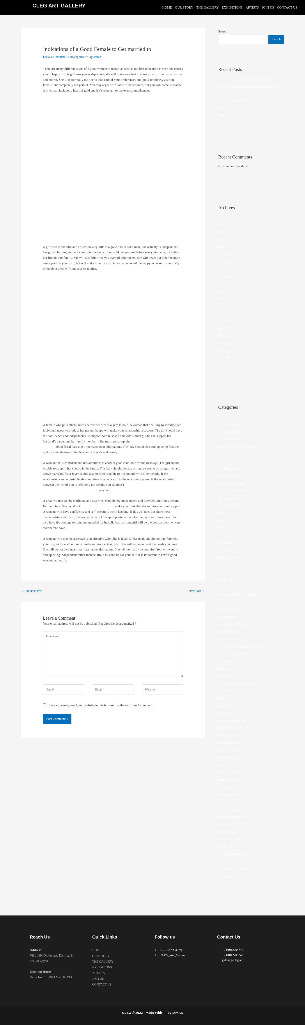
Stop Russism (227, 861)
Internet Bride (227, 661)
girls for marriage (229, 602)
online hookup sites (231, 809)
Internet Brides (228, 668)
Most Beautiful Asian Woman (237, 802)
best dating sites (228, 461)
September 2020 (229, 350)
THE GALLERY (207, 7)
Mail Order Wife (229, 765)
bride (221, 528)
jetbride (223, 698)
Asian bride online (230, 439)
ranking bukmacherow (233, 816)
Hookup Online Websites (234, 624)
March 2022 (226, 239)
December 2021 (228, 261)
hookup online (227, 617)
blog (221, 520)
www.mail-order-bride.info (98, 506)
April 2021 (225, 321)
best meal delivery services (236, 491)
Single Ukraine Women (233, 854)
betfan (222, 513)
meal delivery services (233, 787)
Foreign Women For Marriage (238, 594)
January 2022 (227, 254)
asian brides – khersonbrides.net (239, 446)
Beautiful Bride (228, 454)
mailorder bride (228, 780)
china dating (226, 543)
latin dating (225, 713)
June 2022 (225, 217)
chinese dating (227, 550)
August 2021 (226, 291)
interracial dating (229, 676)
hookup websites (229, 631)
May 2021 (225, 313)
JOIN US (268, 7)
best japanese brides (231, 476)
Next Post (196, 591)
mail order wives (229, 772)
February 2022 (228, 247)
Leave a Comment (55, 57)
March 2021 (226, 328)
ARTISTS (252, 7)
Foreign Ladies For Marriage (237, 587)
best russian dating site (233, 498)
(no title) (224, 108)
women (223, 883)
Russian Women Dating (233, 839)
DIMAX (177, 1012)
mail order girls (228, 757)
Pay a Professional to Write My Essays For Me (249, 100)
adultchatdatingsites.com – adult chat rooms (247, 431)
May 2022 (225, 225)
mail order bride (228, 735)
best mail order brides (232, 483)
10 (220, 417)
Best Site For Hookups (233, 505)
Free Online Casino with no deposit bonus (245, 79)
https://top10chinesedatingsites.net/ (241, 646)
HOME (167, 7)
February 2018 (228, 365)
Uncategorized (79, 57)
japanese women (229, 691)
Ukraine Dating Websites (234, 868)
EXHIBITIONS (232, 7)
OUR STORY (184, 7)
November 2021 (228, 269)
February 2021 (228, 336)
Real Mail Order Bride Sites (236, 824)
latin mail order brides (232, 720)
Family (223, 572)
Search (222, 31)
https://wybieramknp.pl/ (234, 654)
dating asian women (231, 557)
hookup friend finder (231, 609)
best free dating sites (231, 468)
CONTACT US (287, 7)
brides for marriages (231, 535)
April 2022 (225, 232)
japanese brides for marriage (236, 683)
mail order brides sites (232, 750)
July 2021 (224, 298)
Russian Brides (228, 831)
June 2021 (225, 306)
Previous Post (32, 591)
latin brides (225, 705)
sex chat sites (227, 846)
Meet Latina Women (231, 794)
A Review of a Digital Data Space (240, 115)
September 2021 (229, 284)
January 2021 (227, 343)
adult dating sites (229, 424)
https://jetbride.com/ (231, 639)
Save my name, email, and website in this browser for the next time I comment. (101, 709)
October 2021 (227, 276)
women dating (227, 891)
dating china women (231, 565)
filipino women (228, 579)
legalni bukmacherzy (232, 728)
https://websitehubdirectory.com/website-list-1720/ (76, 446)
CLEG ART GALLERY (58, 6)
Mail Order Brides (230, 742)
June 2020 (225, 358)
